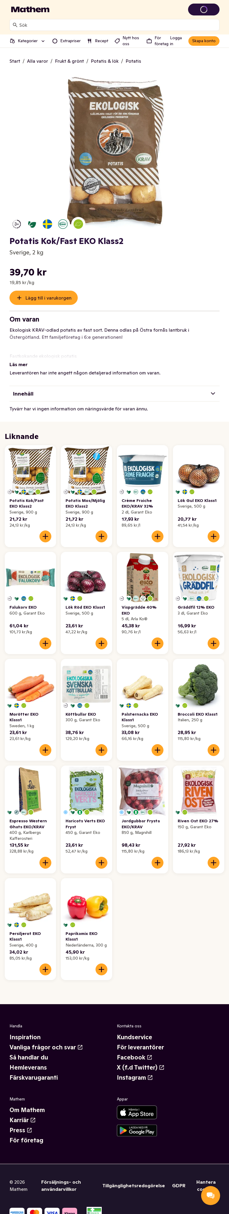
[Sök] (15, 25)
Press (20, 1123)
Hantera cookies (206, 1178)
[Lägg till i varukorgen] (45, 529)
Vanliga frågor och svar (46, 1040)
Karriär (22, 1113)
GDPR (178, 1178)
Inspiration (25, 1030)
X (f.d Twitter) (141, 1060)
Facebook (134, 1050)
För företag (26, 1133)
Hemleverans (28, 1060)
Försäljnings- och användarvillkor (61, 1178)
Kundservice (134, 1030)
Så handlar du (28, 1050)
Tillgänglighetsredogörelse (133, 1178)
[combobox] (118, 25)
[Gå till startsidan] (30, 9)
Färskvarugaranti (33, 1070)
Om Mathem (27, 1103)
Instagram (135, 1070)
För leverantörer (140, 1040)
